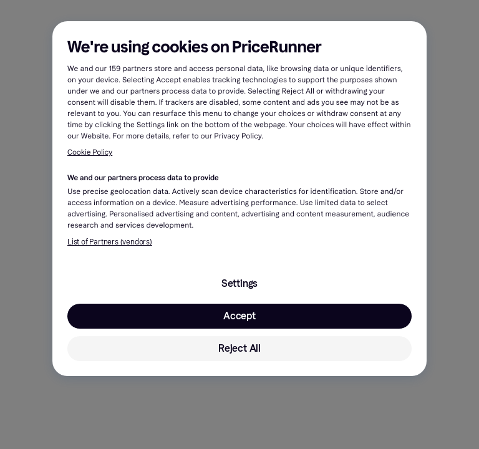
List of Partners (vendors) (109, 242)
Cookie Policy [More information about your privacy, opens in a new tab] (89, 152)
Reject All (239, 348)
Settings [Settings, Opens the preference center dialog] (239, 283)
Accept (239, 316)
